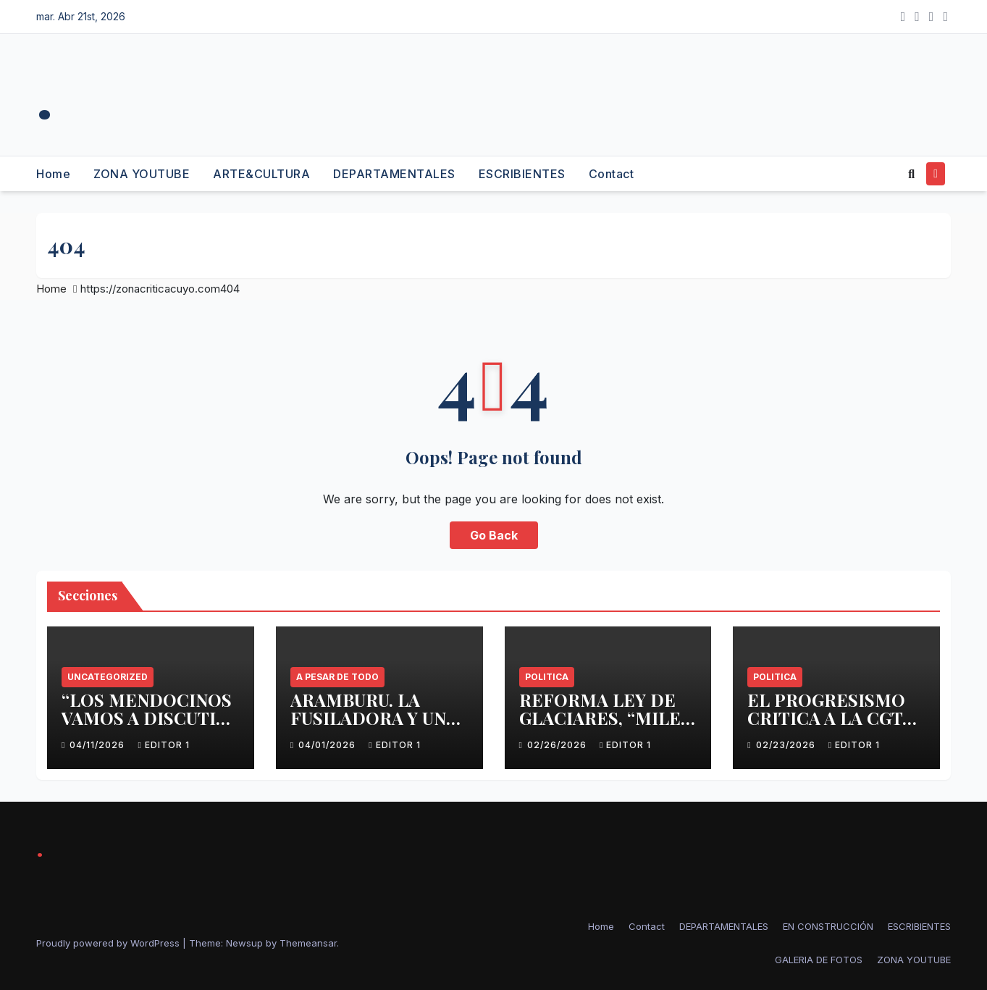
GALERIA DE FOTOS (818, 959)
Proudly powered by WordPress (109, 943)
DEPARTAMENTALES (394, 174)
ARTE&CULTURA (261, 174)
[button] (911, 174)
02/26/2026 (558, 744)
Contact (611, 174)
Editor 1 (163, 744)
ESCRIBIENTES (522, 174)
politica (546, 676)
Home (53, 174)
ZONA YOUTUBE (141, 174)
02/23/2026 (787, 744)
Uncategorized (107, 676)
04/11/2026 (98, 744)
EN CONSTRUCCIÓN (828, 926)
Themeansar (308, 943)
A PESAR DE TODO (337, 676)
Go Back (494, 535)
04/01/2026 (328, 744)
